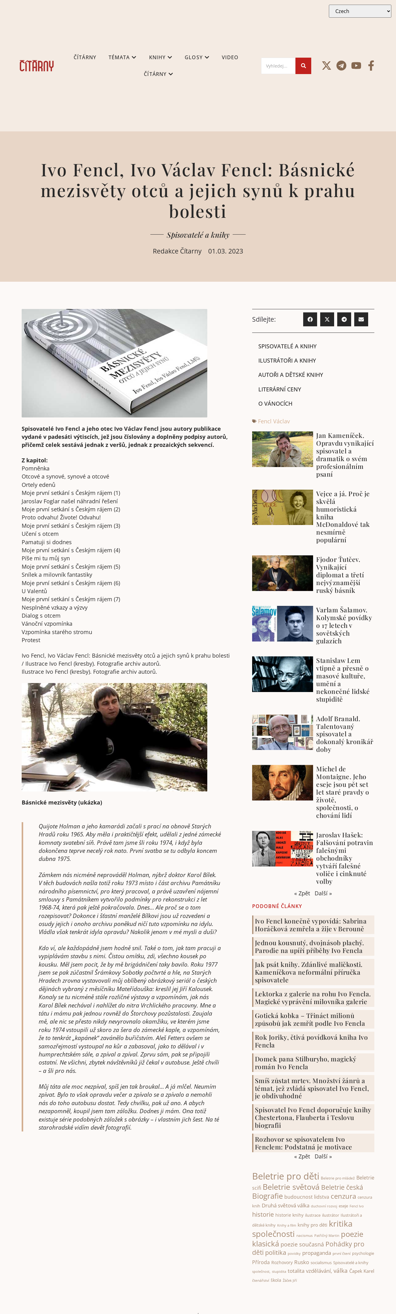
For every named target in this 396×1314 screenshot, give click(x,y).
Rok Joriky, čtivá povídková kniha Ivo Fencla (311, 1041)
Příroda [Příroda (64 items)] (261, 1262)
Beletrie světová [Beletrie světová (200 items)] (291, 1186)
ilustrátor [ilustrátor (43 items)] (330, 1215)
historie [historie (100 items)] (263, 1214)
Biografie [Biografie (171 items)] (267, 1196)
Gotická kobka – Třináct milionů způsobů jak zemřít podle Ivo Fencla (310, 1019)
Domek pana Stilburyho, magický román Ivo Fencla (305, 1062)
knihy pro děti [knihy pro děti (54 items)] (312, 1225)
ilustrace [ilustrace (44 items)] (313, 1215)
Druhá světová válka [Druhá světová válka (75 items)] (285, 1205)
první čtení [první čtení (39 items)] (342, 1253)
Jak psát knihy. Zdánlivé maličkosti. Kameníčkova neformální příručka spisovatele (309, 972)
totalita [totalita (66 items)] (296, 1270)
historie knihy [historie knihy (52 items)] (289, 1215)
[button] (310, 319)
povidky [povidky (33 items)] (294, 1253)
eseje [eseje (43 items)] (343, 1206)
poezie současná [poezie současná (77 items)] (302, 1244)
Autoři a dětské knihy (290, 375)
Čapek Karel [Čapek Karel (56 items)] (361, 1271)
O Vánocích (275, 403)
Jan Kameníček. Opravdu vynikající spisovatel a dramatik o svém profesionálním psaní (345, 454)
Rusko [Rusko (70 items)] (301, 1262)
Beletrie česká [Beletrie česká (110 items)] (342, 1187)
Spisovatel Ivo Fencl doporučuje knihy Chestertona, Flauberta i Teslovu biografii (313, 1117)
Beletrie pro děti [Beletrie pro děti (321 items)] (285, 1176)
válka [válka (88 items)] (341, 1270)
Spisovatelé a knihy (198, 235)
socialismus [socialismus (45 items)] (321, 1262)
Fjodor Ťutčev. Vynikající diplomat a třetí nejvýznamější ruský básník (340, 574)
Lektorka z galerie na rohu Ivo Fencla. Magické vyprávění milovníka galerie (313, 997)
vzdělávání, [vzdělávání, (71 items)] (319, 1270)
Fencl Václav (274, 421)
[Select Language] (360, 11)
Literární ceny (279, 389)
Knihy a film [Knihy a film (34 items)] (286, 1225)
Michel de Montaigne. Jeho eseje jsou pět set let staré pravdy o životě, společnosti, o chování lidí (342, 792)
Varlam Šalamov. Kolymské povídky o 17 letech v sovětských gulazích (344, 625)
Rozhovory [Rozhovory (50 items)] (282, 1262)
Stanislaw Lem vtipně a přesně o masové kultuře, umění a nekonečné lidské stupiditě (343, 679)
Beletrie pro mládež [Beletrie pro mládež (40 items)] (338, 1178)
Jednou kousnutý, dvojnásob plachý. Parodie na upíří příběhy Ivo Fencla (309, 946)
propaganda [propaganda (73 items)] (316, 1252)
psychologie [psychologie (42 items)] (363, 1253)
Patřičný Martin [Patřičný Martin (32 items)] (326, 1235)
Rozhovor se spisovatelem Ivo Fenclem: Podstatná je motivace (303, 1143)
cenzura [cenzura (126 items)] (343, 1196)
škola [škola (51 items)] (276, 1280)
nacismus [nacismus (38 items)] (304, 1235)
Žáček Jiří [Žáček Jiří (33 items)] (290, 1280)
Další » (323, 893)
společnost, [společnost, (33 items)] (261, 1271)
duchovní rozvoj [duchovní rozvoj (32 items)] (324, 1206)
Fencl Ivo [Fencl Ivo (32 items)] (357, 1206)
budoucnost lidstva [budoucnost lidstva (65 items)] (306, 1196)
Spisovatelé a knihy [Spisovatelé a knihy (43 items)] (350, 1262)
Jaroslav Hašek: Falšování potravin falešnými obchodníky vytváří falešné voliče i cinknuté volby (344, 857)
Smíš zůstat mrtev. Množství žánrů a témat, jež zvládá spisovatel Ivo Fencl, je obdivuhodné (312, 1088)
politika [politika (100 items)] (275, 1252)
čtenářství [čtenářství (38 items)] (260, 1280)
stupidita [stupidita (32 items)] (279, 1271)
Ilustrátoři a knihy (287, 360)
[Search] (278, 66)
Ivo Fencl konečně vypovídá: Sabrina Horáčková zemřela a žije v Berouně (311, 924)
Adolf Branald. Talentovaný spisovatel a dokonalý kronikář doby (344, 734)
